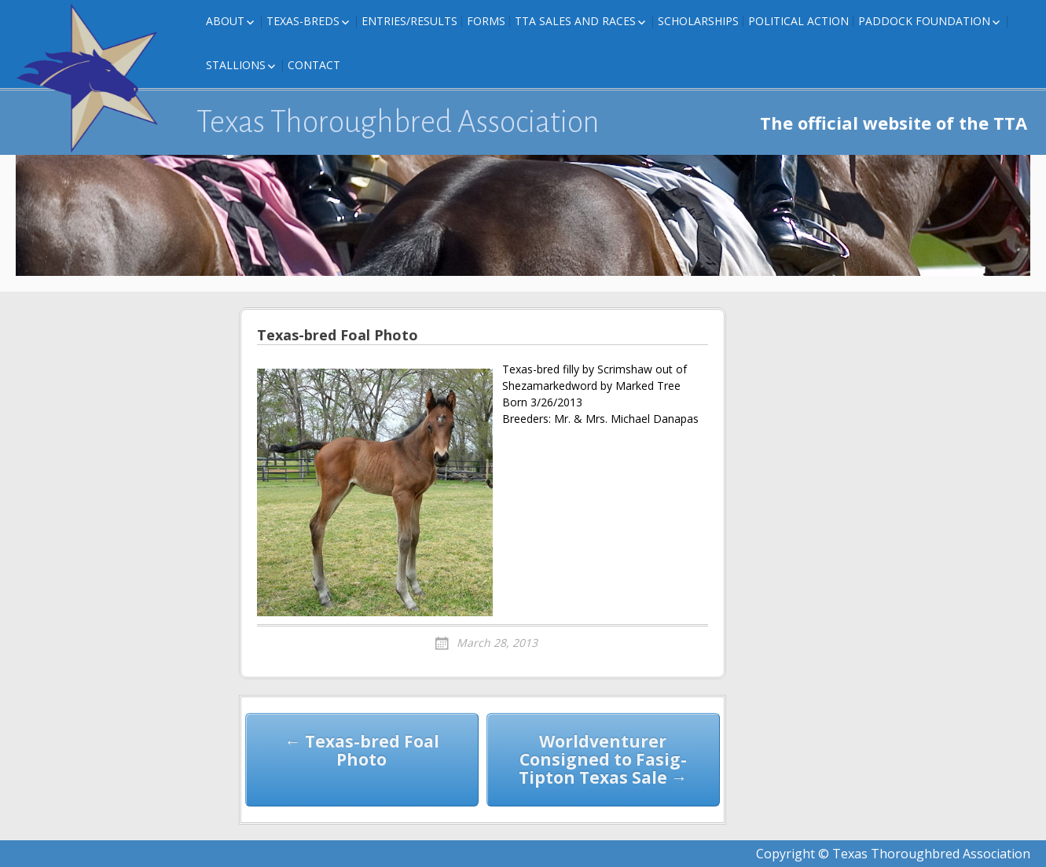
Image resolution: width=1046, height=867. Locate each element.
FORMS (486, 20)
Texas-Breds (302, 20)
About (225, 20)
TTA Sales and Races (575, 20)
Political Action (798, 20)
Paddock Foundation (924, 20)
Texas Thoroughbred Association (398, 121)
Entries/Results (409, 20)
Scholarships (698, 20)
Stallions (236, 64)
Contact (314, 64)
